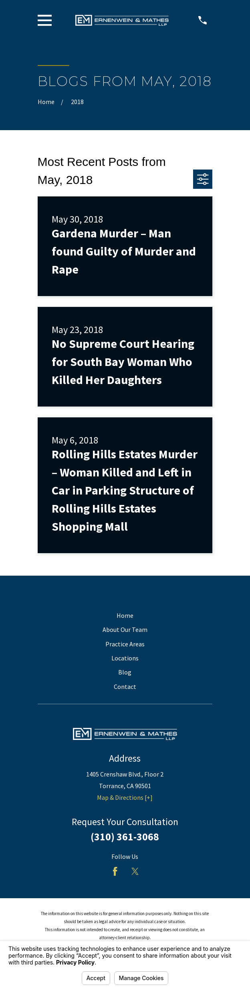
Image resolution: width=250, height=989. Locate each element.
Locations (125, 658)
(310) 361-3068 (125, 836)
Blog (124, 672)
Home (125, 615)
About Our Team (125, 629)
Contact (125, 686)
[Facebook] (115, 871)
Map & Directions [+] (125, 797)
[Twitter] (135, 871)
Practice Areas (125, 644)
